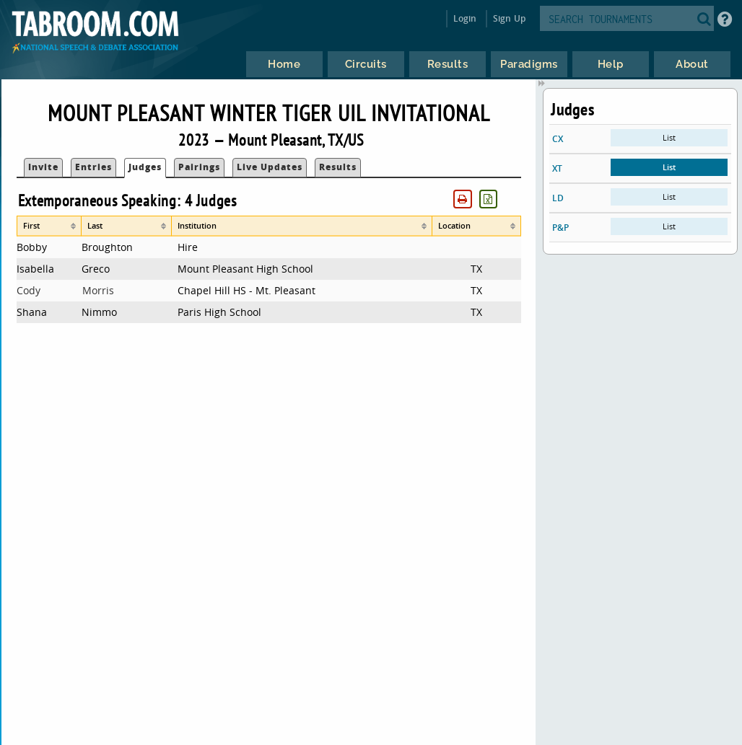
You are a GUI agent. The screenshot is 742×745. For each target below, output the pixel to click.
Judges (145, 167)
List (669, 137)
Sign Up (509, 18)
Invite (43, 167)
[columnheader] (49, 226)
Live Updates (269, 167)
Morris (98, 290)
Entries (93, 167)
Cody (28, 290)
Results (338, 167)
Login (465, 18)
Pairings (199, 167)
